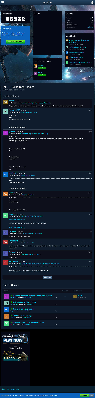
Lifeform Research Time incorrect (32, 233)
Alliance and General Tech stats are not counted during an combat (40, 263)
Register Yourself (15, 42)
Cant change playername (76, 52)
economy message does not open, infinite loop (36, 103)
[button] (2, 2)
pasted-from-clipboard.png (17, 219)
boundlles (71, 44)
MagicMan (90, 27)
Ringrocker (72, 54)
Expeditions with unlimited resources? (80, 62)
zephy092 (71, 64)
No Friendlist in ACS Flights (77, 47)
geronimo (12, 132)
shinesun (40, 65)
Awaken (71, 59)
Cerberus (12, 231)
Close (91, 395)
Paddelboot (13, 241)
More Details (84, 395)
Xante (40, 72)
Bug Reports (27, 297)
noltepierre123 (73, 49)
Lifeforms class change (76, 57)
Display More (47, 277)
